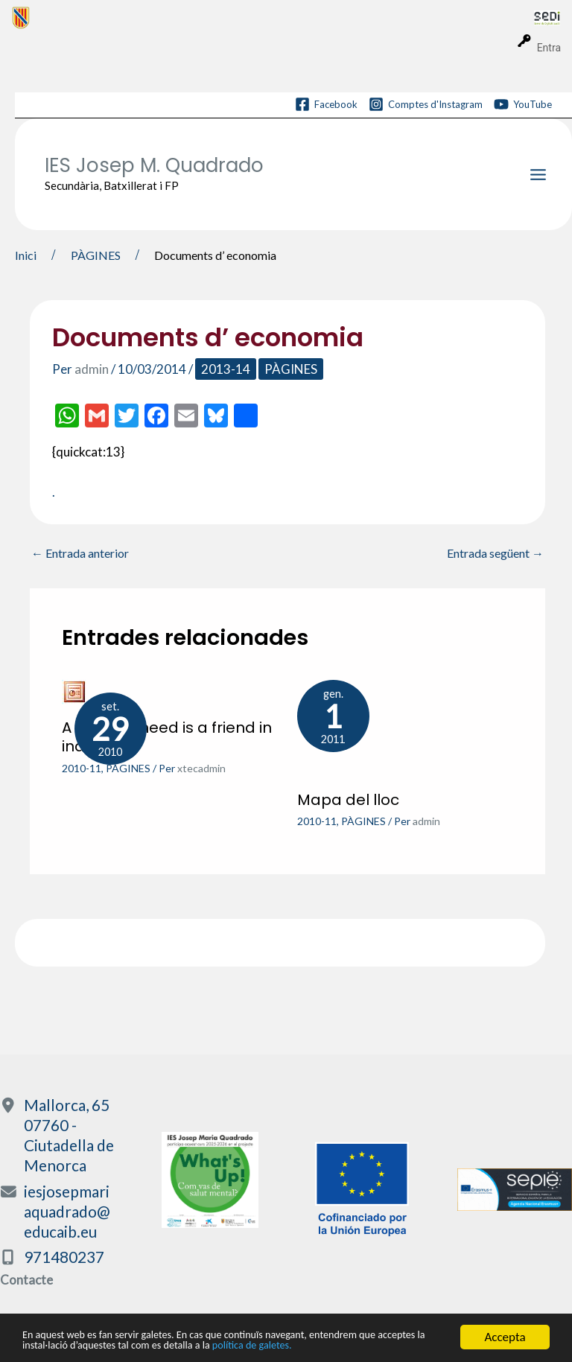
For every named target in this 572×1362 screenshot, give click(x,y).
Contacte (26, 1280)
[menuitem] (273, 17)
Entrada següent (495, 553)
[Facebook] (326, 104)
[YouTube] (523, 104)
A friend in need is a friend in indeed (167, 737)
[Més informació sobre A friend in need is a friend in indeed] (74, 690)
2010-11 (81, 768)
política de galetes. (358, 1347)
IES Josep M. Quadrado (154, 165)
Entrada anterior (80, 553)
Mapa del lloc (348, 799)
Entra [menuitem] (549, 48)
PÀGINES (290, 369)
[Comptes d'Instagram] (426, 104)
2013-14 (225, 369)
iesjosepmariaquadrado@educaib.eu (67, 1211)
